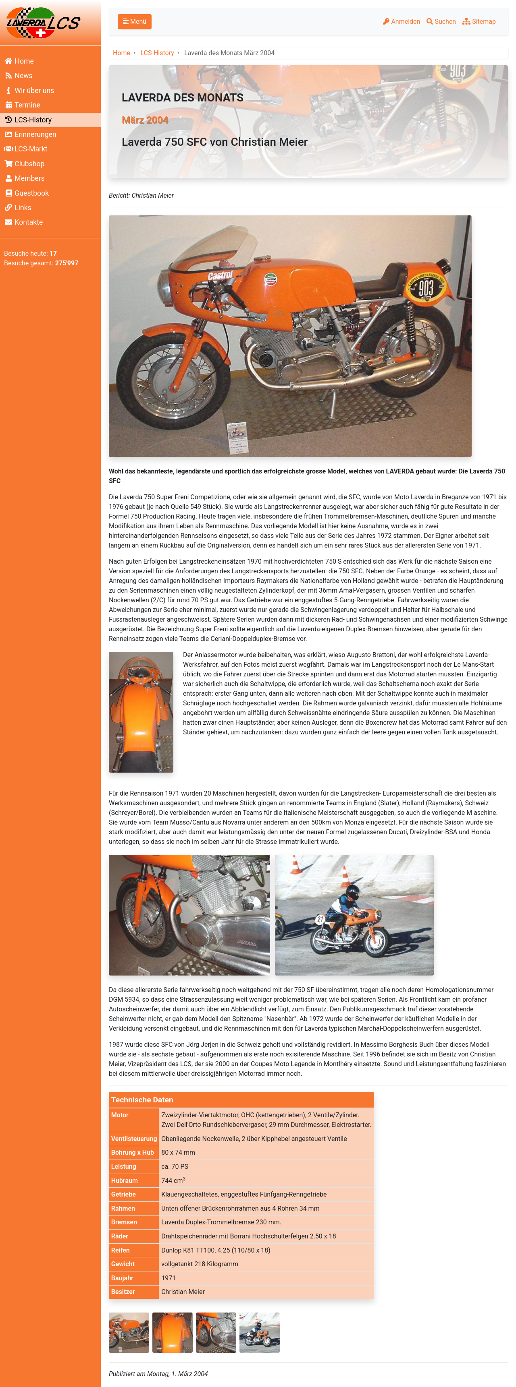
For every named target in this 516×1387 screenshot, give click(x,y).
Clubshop (24, 164)
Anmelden (401, 21)
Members (24, 178)
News (18, 76)
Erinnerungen (30, 134)
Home (19, 61)
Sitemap (479, 21)
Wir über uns (29, 91)
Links (17, 208)
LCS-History (28, 120)
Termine (22, 105)
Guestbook (26, 193)
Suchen (441, 21)
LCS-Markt (26, 149)
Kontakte (23, 222)
